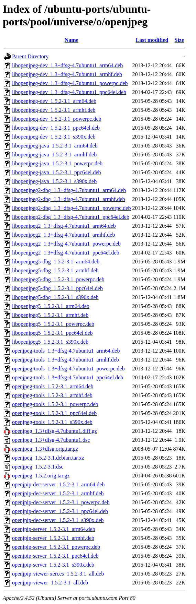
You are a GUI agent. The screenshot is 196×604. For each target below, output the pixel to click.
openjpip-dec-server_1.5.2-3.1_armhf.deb (58, 493)
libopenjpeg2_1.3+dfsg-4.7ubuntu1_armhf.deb (63, 235)
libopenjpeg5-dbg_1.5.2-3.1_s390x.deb (55, 297)
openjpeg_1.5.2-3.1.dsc (37, 467)
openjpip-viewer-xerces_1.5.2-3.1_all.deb (58, 574)
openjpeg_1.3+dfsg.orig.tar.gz (45, 449)
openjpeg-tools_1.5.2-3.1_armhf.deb (52, 395)
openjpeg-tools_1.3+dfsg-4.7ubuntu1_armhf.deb (65, 360)
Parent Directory (30, 56)
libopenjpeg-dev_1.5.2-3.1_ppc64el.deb (56, 128)
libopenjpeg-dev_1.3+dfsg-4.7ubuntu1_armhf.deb (67, 74)
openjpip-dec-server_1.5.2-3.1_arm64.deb (58, 484)
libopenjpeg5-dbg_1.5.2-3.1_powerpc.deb (58, 279)
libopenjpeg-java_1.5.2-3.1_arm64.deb (55, 146)
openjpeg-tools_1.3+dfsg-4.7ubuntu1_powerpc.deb (68, 368)
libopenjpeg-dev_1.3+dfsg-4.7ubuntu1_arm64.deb (67, 65)
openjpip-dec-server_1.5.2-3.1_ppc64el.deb (60, 511)
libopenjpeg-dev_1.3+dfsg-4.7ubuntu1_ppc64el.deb (69, 92)
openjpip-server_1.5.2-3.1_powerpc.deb (56, 547)
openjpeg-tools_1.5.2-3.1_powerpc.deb (55, 404)
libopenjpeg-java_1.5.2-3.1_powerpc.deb (57, 163)
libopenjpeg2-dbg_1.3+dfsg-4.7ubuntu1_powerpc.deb (71, 208)
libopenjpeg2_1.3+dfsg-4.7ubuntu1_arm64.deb (64, 226)
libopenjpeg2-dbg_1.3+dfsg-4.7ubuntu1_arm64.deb (69, 190)
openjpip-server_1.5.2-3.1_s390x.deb (53, 565)
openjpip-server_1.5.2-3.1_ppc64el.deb (55, 556)
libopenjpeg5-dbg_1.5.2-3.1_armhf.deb (55, 270)
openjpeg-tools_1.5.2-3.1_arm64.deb (52, 386)
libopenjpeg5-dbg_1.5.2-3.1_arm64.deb (55, 261)
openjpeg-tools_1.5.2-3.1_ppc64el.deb (54, 413)
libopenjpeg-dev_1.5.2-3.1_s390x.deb (54, 137)
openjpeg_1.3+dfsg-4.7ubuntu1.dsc (51, 440)
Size (179, 40)
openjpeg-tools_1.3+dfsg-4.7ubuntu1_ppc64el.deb (67, 377)
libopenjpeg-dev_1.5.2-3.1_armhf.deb (54, 110)
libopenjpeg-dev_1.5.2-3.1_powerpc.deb (56, 119)
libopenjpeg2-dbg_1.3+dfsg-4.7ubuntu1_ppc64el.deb (70, 217)
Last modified (152, 40)
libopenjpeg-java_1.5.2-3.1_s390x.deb (54, 181)
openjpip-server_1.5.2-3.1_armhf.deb (53, 538)
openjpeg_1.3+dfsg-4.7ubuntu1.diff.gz (54, 431)
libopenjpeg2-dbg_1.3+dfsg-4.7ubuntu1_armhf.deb (68, 199)
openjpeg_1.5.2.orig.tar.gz (41, 475)
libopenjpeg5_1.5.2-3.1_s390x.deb (50, 342)
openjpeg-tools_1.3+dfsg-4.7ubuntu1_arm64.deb (66, 351)
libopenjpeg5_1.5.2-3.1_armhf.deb (50, 315)
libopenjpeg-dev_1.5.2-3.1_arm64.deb (54, 101)
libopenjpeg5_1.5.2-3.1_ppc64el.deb (52, 333)
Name (71, 40)
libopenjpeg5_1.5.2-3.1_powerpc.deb (53, 324)
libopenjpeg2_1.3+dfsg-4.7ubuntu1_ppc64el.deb (65, 253)
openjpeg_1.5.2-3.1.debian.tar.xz (48, 458)
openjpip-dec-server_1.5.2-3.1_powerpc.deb (60, 502)
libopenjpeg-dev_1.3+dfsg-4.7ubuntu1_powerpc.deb (70, 83)
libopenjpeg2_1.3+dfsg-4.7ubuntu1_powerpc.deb (66, 244)
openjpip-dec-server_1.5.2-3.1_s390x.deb (58, 520)
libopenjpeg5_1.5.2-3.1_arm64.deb (50, 306)
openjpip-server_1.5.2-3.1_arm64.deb (53, 529)
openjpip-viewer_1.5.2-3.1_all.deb (50, 582)
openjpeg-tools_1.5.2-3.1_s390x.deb (52, 422)
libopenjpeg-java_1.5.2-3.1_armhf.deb (54, 154)
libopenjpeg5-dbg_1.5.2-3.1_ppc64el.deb (57, 288)
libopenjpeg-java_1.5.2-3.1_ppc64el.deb (56, 172)
